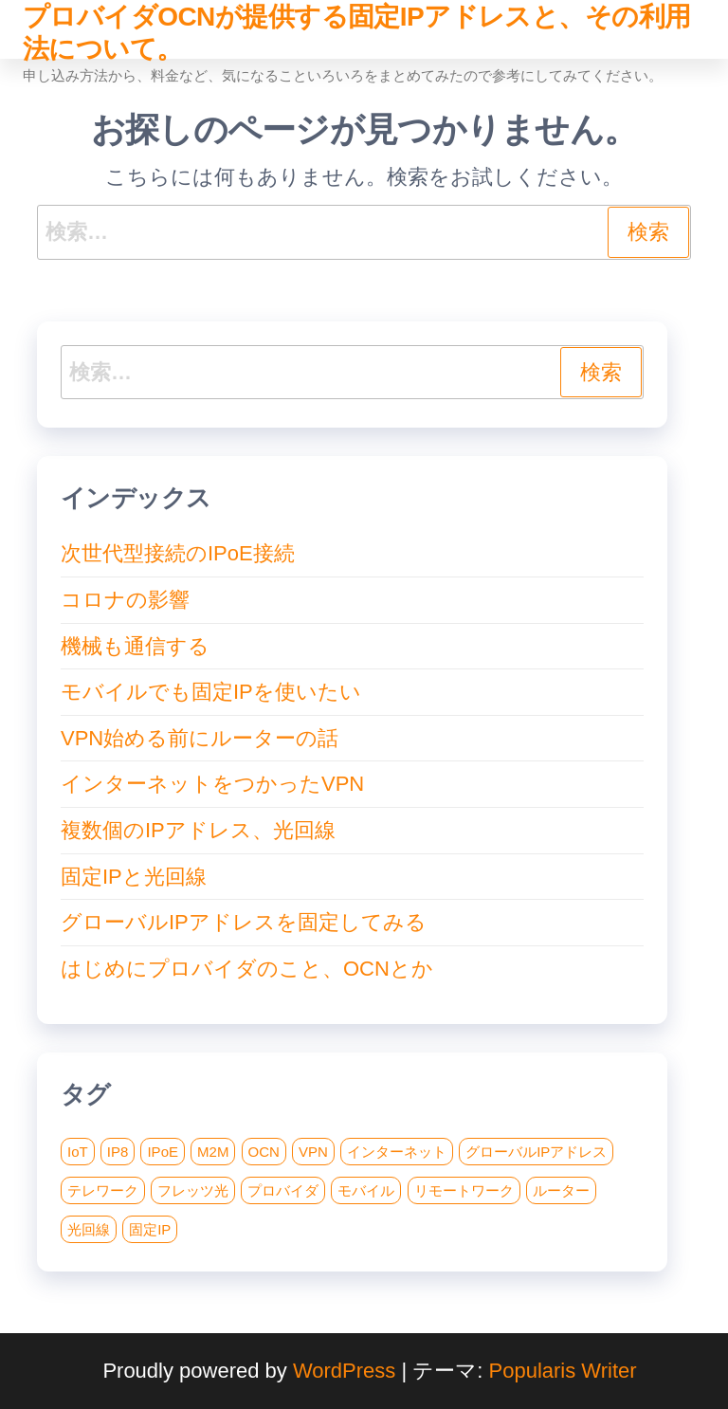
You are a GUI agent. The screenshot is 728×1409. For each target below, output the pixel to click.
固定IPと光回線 (134, 876)
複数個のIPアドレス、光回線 (198, 830)
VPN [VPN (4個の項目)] (313, 1152)
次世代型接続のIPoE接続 (178, 553)
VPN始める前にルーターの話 (199, 738)
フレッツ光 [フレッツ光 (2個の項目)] (192, 1190)
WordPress (344, 1370)
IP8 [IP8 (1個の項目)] (118, 1152)
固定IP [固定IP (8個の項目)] (150, 1229)
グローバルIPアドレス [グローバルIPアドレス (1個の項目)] (536, 1152)
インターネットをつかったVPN (212, 784)
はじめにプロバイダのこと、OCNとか (247, 968)
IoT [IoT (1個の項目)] (77, 1152)
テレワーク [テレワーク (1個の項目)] (102, 1190)
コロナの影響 (125, 600)
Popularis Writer (563, 1370)
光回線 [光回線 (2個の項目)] (88, 1229)
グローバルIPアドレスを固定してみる (244, 922)
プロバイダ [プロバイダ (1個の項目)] (282, 1190)
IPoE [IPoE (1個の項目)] (162, 1152)
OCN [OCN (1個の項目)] (264, 1152)
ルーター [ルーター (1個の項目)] (561, 1190)
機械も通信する (135, 646)
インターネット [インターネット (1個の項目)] (396, 1152)
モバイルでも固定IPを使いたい (211, 692)
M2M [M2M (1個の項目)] (212, 1152)
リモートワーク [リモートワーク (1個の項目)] (464, 1190)
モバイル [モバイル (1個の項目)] (365, 1190)
